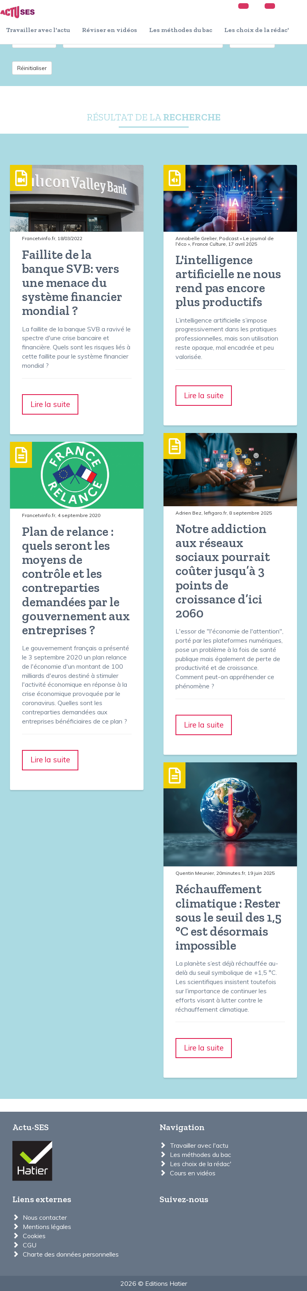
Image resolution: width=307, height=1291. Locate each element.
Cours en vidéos (192, 1173)
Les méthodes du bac (180, 30)
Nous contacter (45, 1217)
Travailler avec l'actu (38, 30)
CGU (29, 1245)
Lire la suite (50, 404)
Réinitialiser (32, 68)
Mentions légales (47, 1227)
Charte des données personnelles (71, 1254)
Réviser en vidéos (109, 30)
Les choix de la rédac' (256, 30)
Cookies (34, 1236)
